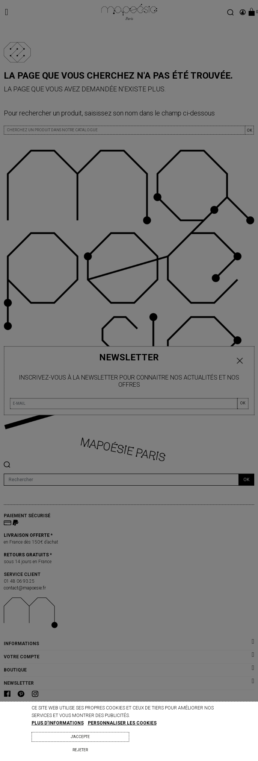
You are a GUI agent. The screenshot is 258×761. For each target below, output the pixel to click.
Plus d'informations (58, 723)
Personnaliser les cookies (122, 723)
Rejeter (80, 750)
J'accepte (80, 737)
